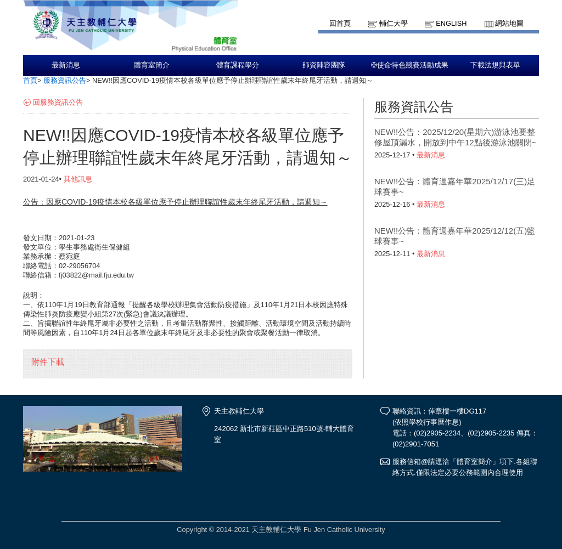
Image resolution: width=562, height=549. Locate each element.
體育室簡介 (152, 65)
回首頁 (340, 23)
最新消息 (66, 65)
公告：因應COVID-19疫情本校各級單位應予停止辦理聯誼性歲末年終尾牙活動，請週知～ (175, 201)
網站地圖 (509, 23)
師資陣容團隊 (323, 65)
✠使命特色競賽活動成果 (409, 65)
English (451, 23)
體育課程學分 (237, 65)
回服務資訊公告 (58, 102)
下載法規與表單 (495, 65)
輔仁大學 (393, 23)
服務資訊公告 (64, 80)
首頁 (30, 80)
